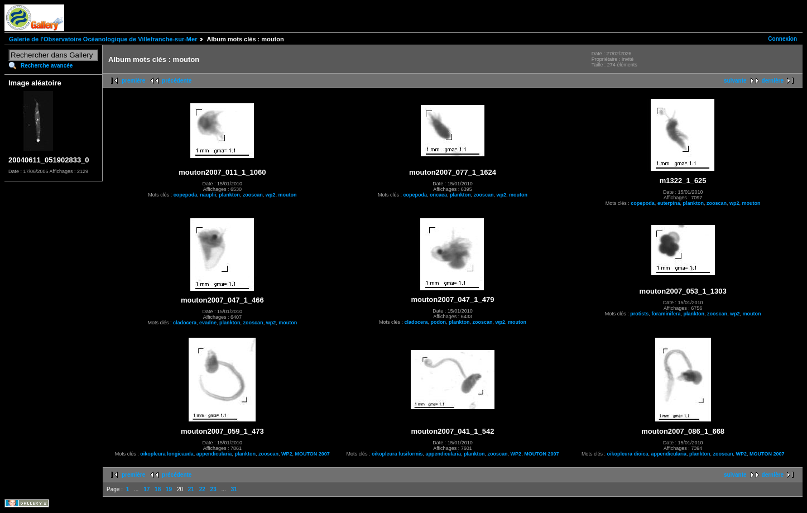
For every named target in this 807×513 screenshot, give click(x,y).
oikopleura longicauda (167, 454)
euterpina (668, 203)
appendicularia (214, 454)
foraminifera (665, 314)
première (133, 81)
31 (234, 489)
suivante (735, 81)
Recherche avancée (47, 66)
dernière (773, 81)
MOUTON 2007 (312, 454)
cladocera (184, 322)
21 (191, 489)
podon (438, 322)
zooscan (253, 195)
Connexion (782, 39)
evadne (208, 322)
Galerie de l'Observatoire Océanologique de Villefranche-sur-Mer (103, 39)
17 (146, 489)
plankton (229, 195)
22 (202, 489)
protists (639, 314)
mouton (287, 195)
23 (213, 489)
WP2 (286, 454)
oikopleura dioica (627, 454)
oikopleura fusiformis (397, 454)
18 (158, 489)
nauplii (208, 195)
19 (169, 489)
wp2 (271, 195)
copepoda (186, 195)
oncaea (438, 195)
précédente (176, 81)
